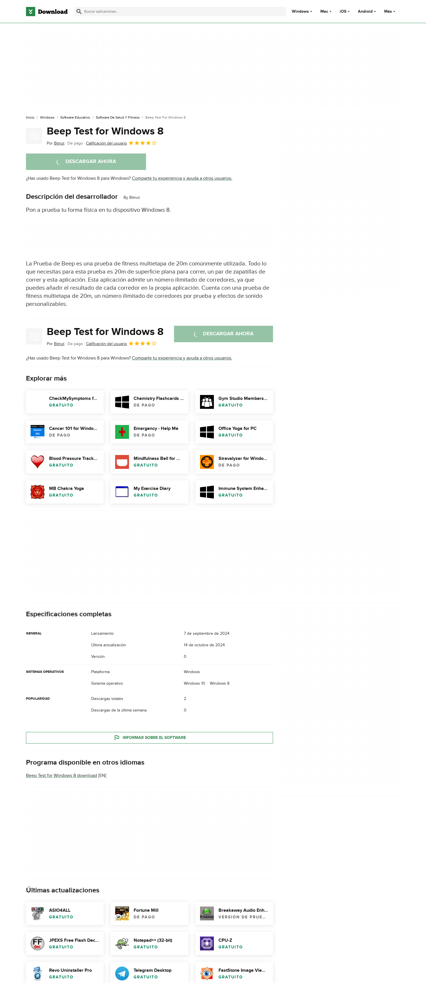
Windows (300, 12)
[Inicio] (30, 118)
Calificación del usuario (121, 143)
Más (390, 11)
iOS (343, 12)
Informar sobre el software (149, 737)
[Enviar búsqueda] (79, 11)
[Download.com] (47, 11)
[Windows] (47, 118)
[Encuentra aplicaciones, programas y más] (180, 11)
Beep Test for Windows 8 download (61, 775)
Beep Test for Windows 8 (105, 131)
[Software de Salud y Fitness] (118, 118)
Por (55, 143)
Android (365, 12)
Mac (324, 12)
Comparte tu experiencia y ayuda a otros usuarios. (182, 178)
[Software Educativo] (75, 118)
